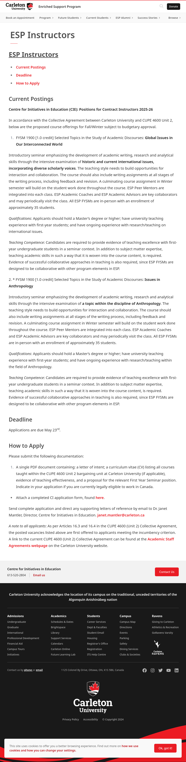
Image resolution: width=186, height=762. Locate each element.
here (100, 497)
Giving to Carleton (163, 621)
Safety (123, 643)
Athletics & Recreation (165, 627)
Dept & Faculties (97, 627)
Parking (124, 638)
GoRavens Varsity (162, 632)
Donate (173, 6)
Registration (94, 649)
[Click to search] (161, 6)
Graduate (13, 627)
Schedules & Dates (62, 621)
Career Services (96, 621)
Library (55, 632)
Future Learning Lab (63, 654)
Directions (126, 627)
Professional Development (23, 638)
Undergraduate (16, 621)
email (39, 670)
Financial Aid (15, 643)
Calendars (57, 643)
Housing (92, 638)
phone (28, 670)
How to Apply (28, 83)
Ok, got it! (165, 748)
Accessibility (90, 719)
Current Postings (31, 67)
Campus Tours (16, 649)
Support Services (61, 638)
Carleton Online (60, 649)
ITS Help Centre (96, 654)
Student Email (95, 632)
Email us (39, 575)
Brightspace (58, 627)
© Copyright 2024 (113, 719)
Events (124, 632)
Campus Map (128, 621)
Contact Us (166, 572)
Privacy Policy (70, 719)
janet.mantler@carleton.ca (121, 515)
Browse (173, 17)
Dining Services (129, 649)
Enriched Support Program (60, 6)
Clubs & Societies (130, 654)
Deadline (24, 75)
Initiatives (13, 654)
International (15, 632)
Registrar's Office (97, 643)
